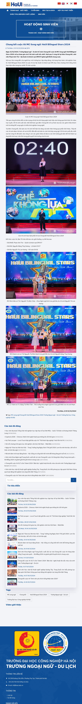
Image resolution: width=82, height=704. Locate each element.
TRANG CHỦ (32, 33)
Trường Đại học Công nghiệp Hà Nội (19, 600)
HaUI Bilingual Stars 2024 (35, 415)
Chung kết (23, 415)
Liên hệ (9, 695)
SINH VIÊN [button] (42, 14)
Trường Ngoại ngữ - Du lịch (52, 415)
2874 (28, 48)
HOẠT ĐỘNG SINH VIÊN (46, 33)
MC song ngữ (15, 415)
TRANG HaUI (14, 10)
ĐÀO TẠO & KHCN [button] (49, 10)
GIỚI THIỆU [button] (24, 10)
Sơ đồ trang (10, 698)
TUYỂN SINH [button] (36, 10)
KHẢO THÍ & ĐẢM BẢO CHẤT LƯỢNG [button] (23, 14)
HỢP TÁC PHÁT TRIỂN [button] (66, 10)
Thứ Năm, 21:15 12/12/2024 (15, 48)
